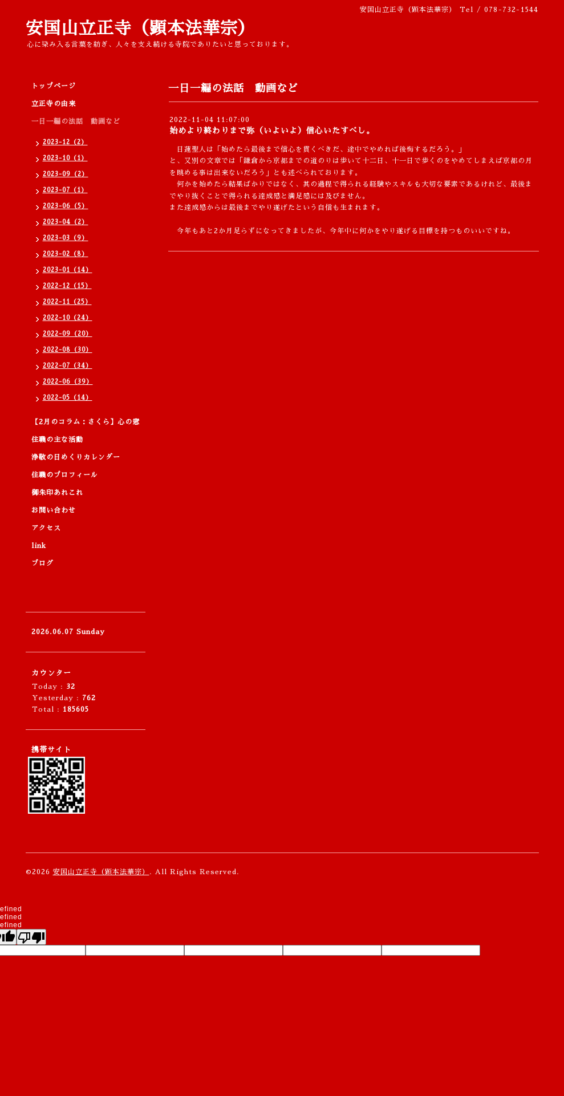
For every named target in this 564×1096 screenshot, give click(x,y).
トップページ (53, 86)
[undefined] (31, 937)
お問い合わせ (53, 510)
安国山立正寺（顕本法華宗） (140, 28)
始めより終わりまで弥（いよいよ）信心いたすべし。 (272, 131)
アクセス (46, 528)
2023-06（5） (65, 206)
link (38, 545)
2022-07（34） (67, 366)
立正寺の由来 (53, 103)
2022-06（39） (68, 382)
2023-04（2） (65, 222)
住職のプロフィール (64, 475)
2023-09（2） (65, 174)
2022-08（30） (67, 350)
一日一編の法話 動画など (75, 121)
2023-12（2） (65, 142)
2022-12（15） (67, 286)
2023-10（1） (65, 158)
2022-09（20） (67, 334)
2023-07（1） (65, 190)
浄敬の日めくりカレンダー (75, 457)
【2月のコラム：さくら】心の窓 (85, 422)
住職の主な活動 (57, 439)
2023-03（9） (65, 238)
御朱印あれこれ (57, 492)
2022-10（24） (67, 318)
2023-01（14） (67, 270)
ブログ (42, 563)
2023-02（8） (65, 254)
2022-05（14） (67, 398)
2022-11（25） (67, 302)
